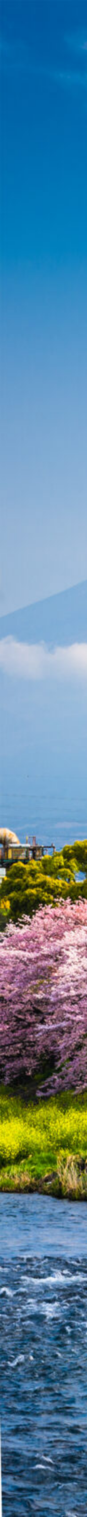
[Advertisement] (43, 56)
